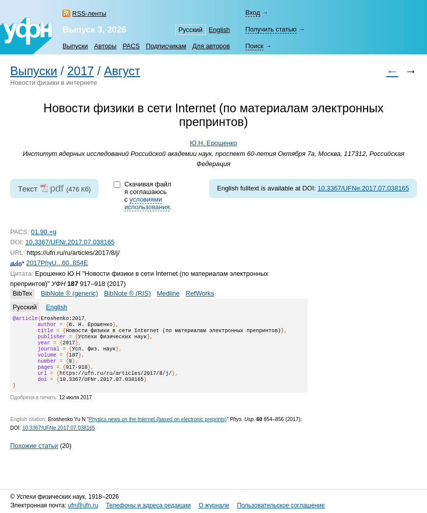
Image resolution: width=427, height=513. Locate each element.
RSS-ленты (89, 13)
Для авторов (211, 46)
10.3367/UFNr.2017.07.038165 (70, 242)
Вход (252, 12)
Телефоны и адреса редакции (148, 505)
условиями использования (147, 203)
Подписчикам (166, 46)
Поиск (254, 46)
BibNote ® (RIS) (127, 293)
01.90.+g (43, 232)
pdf (56, 188)
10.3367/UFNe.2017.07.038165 (363, 188)
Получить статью (271, 29)
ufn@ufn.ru (83, 505)
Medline (168, 293)
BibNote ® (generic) (69, 293)
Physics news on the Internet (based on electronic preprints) (158, 431)
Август (122, 71)
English (219, 30)
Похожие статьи (34, 458)
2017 (80, 71)
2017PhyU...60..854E (57, 263)
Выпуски (75, 46)
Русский (190, 30)
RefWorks (200, 293)
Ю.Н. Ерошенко (213, 143)
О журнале (214, 505)
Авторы (105, 46)
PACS (131, 46)
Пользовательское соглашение (281, 505)
